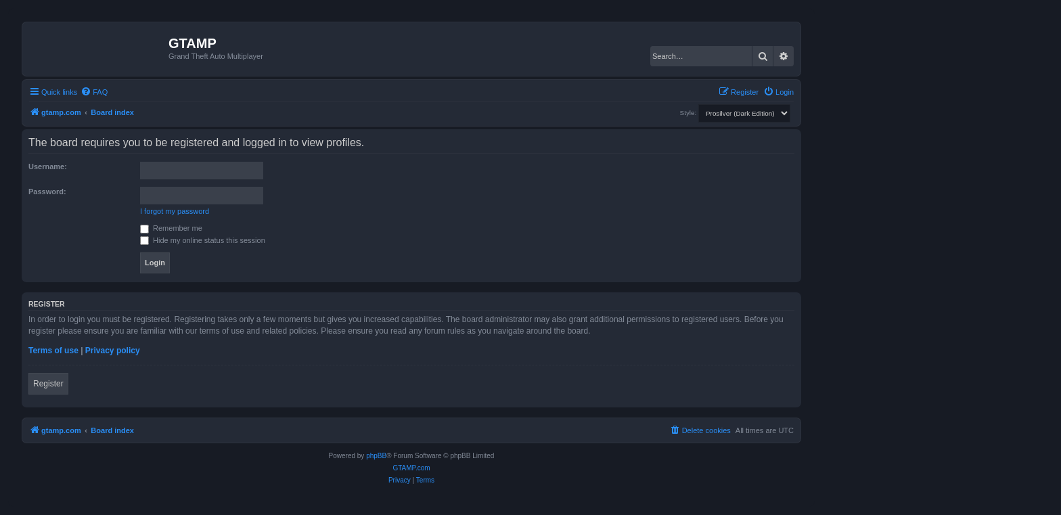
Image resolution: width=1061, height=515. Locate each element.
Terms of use (53, 350)
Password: (47, 191)
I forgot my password (174, 211)
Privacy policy (112, 350)
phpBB (376, 456)
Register (48, 383)
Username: (47, 166)
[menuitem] (94, 92)
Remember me (171, 228)
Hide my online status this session (202, 240)
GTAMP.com (411, 468)
